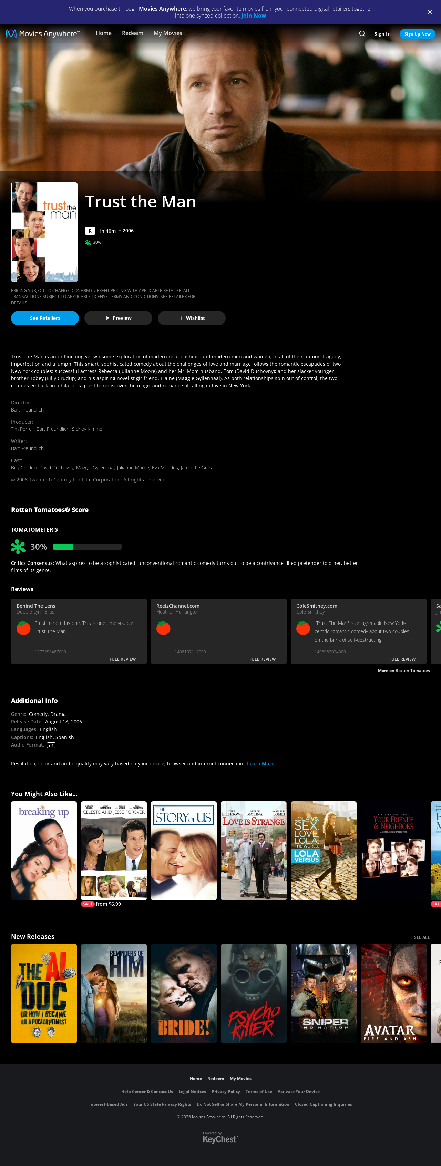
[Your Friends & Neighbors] (394, 850)
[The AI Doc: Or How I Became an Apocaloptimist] (44, 993)
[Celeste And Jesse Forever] (114, 854)
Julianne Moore (133, 467)
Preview (118, 318)
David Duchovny (56, 467)
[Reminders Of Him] (114, 993)
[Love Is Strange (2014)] (254, 850)
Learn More (260, 763)
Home (104, 33)
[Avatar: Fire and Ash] (394, 993)
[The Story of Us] (184, 850)
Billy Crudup (24, 467)
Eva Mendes (165, 467)
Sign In (383, 33)
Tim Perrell (22, 429)
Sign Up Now (417, 34)
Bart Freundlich (27, 409)
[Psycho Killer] (254, 993)
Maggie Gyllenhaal (95, 467)
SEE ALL (422, 937)
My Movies (168, 33)
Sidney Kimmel (87, 429)
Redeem (132, 33)
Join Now (254, 15)
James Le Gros (196, 467)
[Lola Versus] (324, 850)
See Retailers (45, 318)
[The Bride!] (184, 993)
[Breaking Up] (44, 850)
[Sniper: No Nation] (324, 993)
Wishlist (192, 318)
